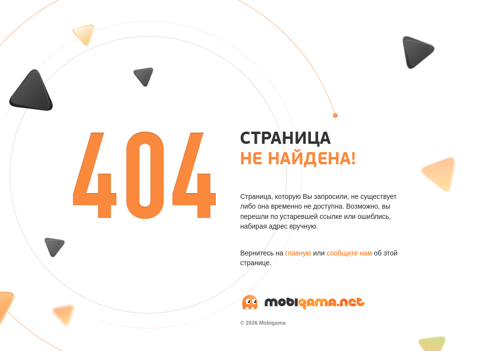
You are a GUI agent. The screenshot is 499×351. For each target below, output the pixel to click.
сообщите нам (349, 253)
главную (298, 253)
